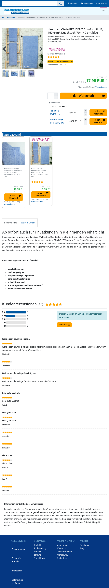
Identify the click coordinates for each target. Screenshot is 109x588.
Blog (82, 548)
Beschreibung (10, 222)
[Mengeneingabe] (51, 96)
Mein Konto (62, 545)
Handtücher (11, 18)
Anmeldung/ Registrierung (63, 556)
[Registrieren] (86, 3)
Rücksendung (40, 548)
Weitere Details (28, 222)
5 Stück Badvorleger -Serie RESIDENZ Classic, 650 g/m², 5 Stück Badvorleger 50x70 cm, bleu (13, 172)
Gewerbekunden (64, 551)
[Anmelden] (72, 3)
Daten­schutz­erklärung (18, 581)
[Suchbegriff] (29, 3)
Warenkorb (62, 548)
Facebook (84, 545)
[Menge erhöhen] (56, 94)
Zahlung (37, 555)
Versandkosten (101, 87)
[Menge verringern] (56, 97)
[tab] (10, 222)
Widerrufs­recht (18, 549)
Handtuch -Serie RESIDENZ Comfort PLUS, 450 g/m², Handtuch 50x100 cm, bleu (39, 172)
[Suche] (60, 3)
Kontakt (37, 545)
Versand (37, 551)
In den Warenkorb (87, 96)
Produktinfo (39, 558)
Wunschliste (54, 103)
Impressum (17, 570)
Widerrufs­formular (16, 560)
